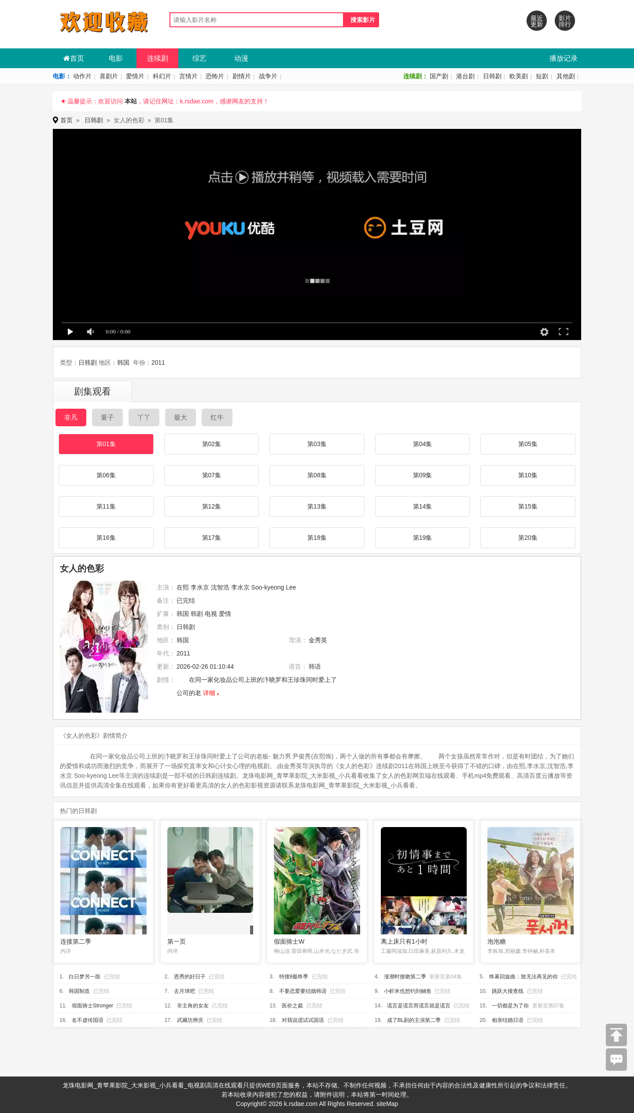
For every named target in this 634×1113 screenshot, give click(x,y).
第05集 (528, 443)
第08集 (317, 475)
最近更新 (537, 21)
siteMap (387, 1103)
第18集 (317, 537)
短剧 (542, 76)
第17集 (211, 537)
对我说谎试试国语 (303, 1020)
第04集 (422, 443)
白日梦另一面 (84, 977)
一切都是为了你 (510, 1006)
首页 (73, 58)
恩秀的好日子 (190, 977)
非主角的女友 (193, 1006)
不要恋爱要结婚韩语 (303, 991)
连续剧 (157, 58)
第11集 (106, 506)
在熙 (183, 587)
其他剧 (566, 76)
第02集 (211, 443)
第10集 (528, 475)
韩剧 (197, 613)
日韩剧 (492, 76)
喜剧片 (109, 76)
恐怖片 (215, 76)
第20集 (528, 537)
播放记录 (563, 58)
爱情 (225, 613)
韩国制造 (79, 991)
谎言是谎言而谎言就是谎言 (418, 1006)
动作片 (82, 76)
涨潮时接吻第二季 (405, 977)
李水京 (200, 587)
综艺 (199, 58)
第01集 (106, 443)
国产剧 (439, 76)
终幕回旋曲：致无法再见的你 (523, 977)
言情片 (188, 76)
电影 (116, 58)
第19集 (422, 537)
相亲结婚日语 (507, 1020)
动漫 (241, 58)
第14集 (422, 506)
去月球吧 (184, 991)
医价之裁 (292, 1006)
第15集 (528, 506)
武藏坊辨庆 (190, 1020)
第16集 (106, 537)
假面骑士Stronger (92, 1006)
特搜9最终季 (294, 977)
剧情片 (241, 76)
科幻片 (162, 76)
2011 (158, 362)
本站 (131, 101)
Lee (291, 587)
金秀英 (318, 640)
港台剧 (465, 76)
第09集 (422, 475)
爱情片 (135, 76)
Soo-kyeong (267, 587)
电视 (211, 613)
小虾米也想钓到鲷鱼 (407, 991)
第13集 (317, 506)
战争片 (268, 76)
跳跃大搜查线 (507, 991)
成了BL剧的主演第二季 (414, 1020)
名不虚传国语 (87, 1020)
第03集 (317, 443)
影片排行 (565, 21)
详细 (209, 692)
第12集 (211, 506)
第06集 (106, 475)
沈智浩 (220, 587)
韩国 (123, 362)
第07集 (211, 475)
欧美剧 (518, 76)
